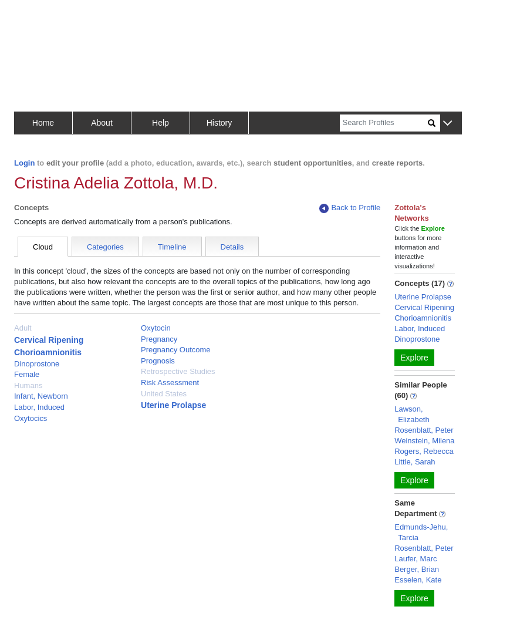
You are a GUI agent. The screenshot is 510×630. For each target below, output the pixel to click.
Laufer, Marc (415, 558)
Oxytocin (156, 328)
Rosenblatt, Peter (423, 430)
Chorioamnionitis (48, 352)
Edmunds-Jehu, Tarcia (421, 532)
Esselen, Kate (417, 579)
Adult (23, 328)
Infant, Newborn (41, 396)
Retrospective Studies (178, 371)
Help (160, 122)
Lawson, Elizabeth (411, 414)
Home (43, 122)
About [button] (102, 122)
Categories (105, 246)
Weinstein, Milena (424, 440)
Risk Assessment (170, 382)
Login (24, 163)
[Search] (384, 123)
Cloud (43, 246)
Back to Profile (349, 208)
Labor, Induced (39, 407)
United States (164, 393)
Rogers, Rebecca (423, 451)
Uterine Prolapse (173, 405)
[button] (447, 123)
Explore (414, 357)
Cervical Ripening (48, 340)
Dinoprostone (36, 363)
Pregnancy (159, 339)
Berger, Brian (416, 569)
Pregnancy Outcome (176, 349)
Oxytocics (30, 418)
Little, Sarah (414, 461)
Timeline (172, 246)
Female (26, 374)
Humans (28, 385)
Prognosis (158, 360)
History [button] (219, 122)
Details (232, 246)
